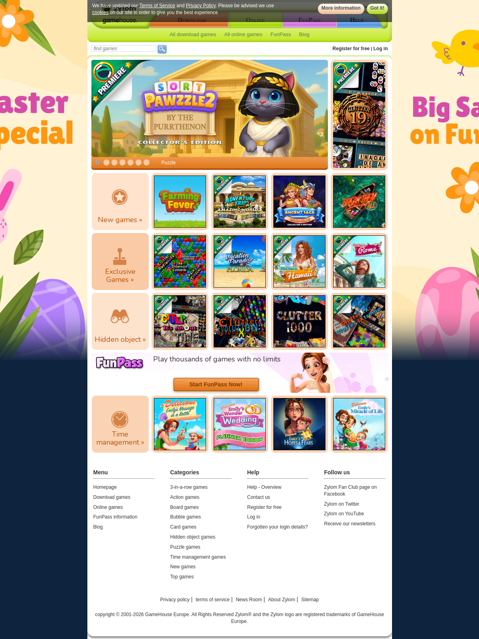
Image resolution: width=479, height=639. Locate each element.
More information (340, 8)
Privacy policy (174, 599)
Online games (108, 507)
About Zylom (281, 599)
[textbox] (123, 48)
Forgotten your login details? (277, 527)
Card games (183, 527)
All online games (243, 34)
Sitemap (310, 599)
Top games (182, 577)
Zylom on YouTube (344, 514)
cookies (100, 12)
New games (183, 567)
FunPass (281, 34)
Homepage (105, 487)
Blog (304, 34)
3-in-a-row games (189, 487)
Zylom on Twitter (342, 504)
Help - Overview (264, 487)
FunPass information (115, 517)
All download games (193, 34)
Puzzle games (185, 547)
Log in (381, 48)
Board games (184, 507)
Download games (112, 497)
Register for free (351, 48)
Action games (185, 497)
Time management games (198, 557)
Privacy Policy (200, 5)
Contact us (258, 497)
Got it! (377, 8)
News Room (249, 599)
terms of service (213, 599)
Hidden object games (193, 537)
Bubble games (185, 517)
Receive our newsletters (350, 524)
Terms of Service (157, 5)
